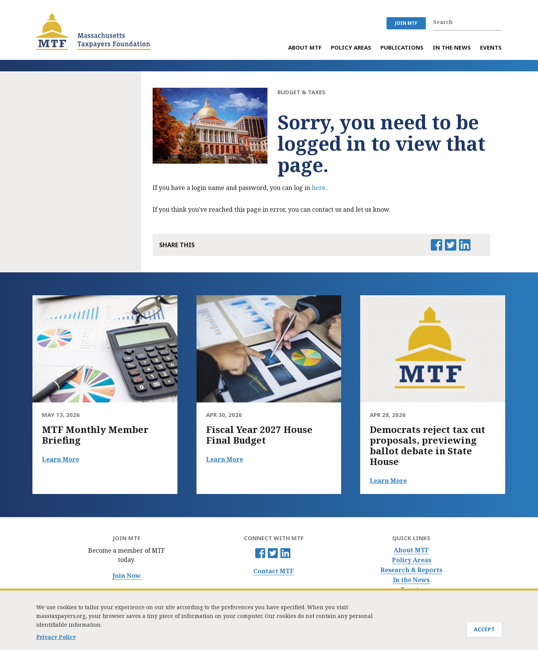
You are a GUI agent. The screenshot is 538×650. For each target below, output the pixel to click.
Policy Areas (411, 560)
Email (478, 245)
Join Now (127, 576)
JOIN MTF (406, 23)
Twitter (272, 553)
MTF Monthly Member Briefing (95, 435)
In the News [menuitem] (452, 48)
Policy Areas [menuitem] (351, 48)
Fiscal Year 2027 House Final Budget (259, 435)
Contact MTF (273, 571)
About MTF (411, 550)
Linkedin (285, 553)
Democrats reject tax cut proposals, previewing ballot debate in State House (427, 445)
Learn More (60, 459)
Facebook (260, 553)
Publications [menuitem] (402, 48)
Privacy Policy (56, 638)
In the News (411, 580)
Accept (484, 630)
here (318, 187)
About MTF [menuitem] (305, 48)
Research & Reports (411, 570)
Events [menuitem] (491, 48)
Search (498, 22)
